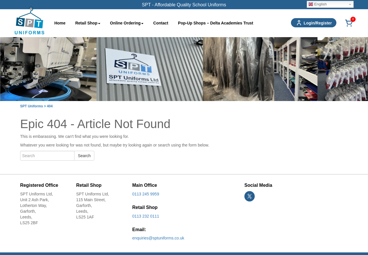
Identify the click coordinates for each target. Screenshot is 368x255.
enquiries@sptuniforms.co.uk (158, 238)
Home (60, 23)
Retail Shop (87, 23)
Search (84, 155)
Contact (160, 23)
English (317, 4)
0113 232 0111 (145, 216)
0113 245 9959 (145, 194)
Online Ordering (127, 23)
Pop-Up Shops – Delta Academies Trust (215, 23)
